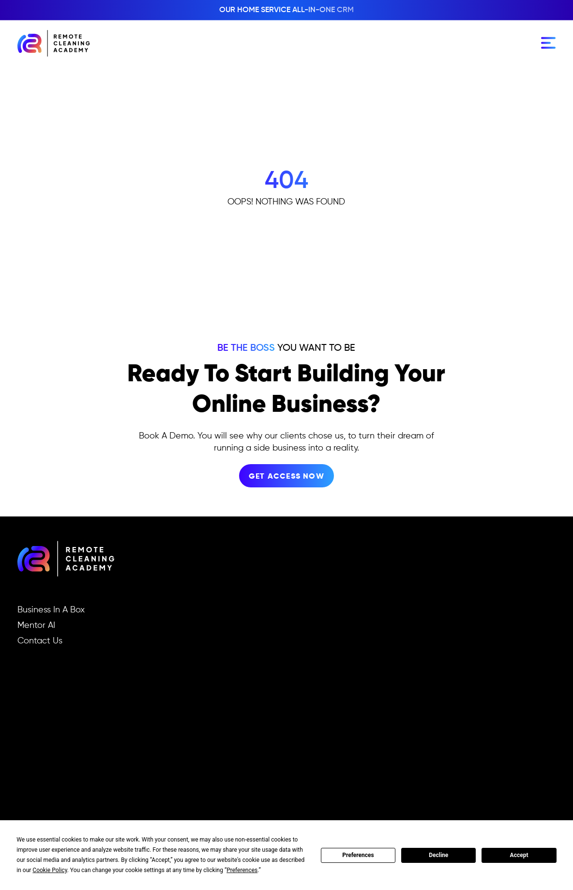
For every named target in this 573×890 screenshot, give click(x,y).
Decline (438, 855)
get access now (286, 477)
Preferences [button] (241, 870)
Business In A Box (51, 610)
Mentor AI (36, 625)
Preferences (358, 855)
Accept (519, 855)
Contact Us (39, 641)
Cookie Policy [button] (49, 870)
